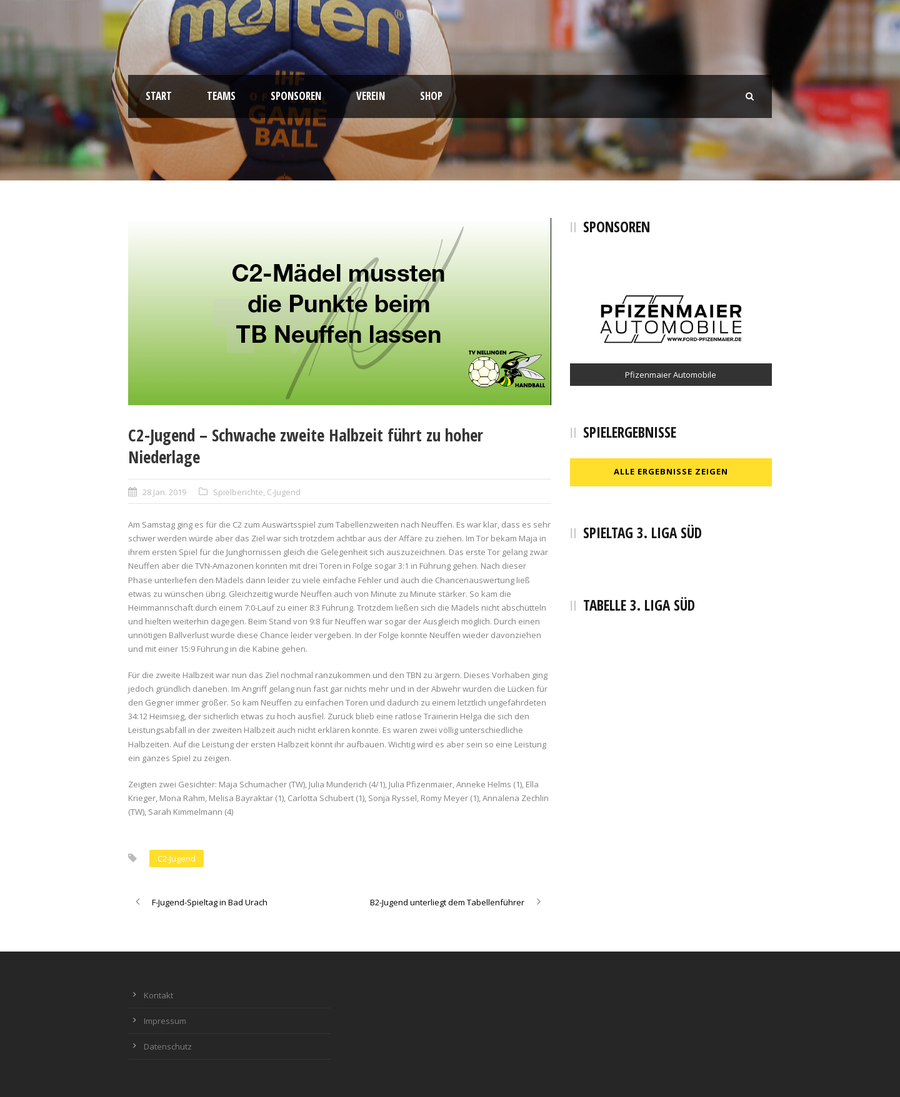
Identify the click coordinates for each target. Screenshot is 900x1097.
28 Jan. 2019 (164, 492)
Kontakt (158, 995)
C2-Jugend (177, 858)
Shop (431, 96)
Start (159, 96)
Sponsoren (296, 96)
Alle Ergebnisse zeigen (671, 471)
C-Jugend (284, 492)
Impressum (165, 1020)
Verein (370, 96)
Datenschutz (168, 1046)
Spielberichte (238, 492)
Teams (221, 96)
